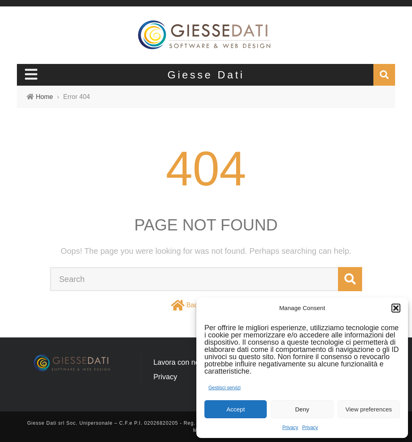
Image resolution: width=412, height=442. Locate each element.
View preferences (369, 409)
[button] (396, 308)
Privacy (290, 427)
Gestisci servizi (224, 388)
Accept (236, 409)
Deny (302, 409)
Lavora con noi (177, 362)
